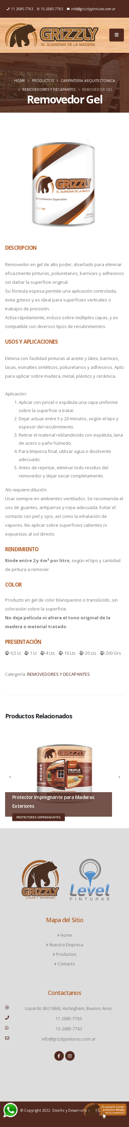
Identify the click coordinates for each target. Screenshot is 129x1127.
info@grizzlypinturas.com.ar (91, 8)
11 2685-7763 (20, 8)
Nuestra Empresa (65, 944)
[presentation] (10, 777)
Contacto (65, 963)
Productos (43, 80)
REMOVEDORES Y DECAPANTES (48, 89)
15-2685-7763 (50, 8)
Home (19, 80)
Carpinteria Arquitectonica (88, 80)
